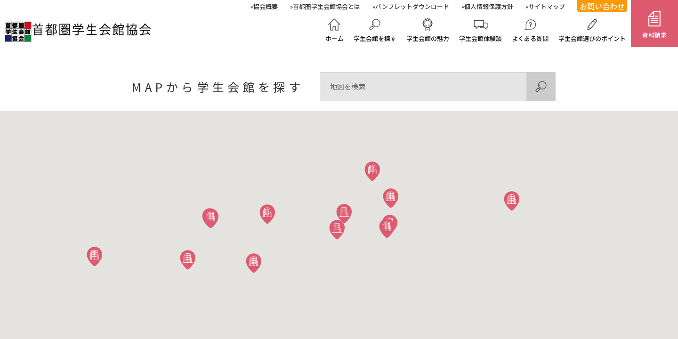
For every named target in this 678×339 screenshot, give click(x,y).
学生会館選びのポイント (592, 38)
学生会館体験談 (480, 38)
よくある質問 (530, 38)
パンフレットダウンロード (412, 6)
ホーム (334, 38)
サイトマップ (546, 6)
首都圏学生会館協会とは (326, 6)
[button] (390, 197)
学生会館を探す (375, 38)
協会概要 (265, 6)
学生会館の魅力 (427, 38)
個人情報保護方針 (488, 6)
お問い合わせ (602, 6)
